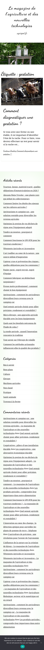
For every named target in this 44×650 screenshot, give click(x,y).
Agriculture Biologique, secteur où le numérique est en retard (21, 596)
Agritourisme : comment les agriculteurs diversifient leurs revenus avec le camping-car (21, 298)
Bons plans (8, 369)
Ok (23, 646)
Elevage (6, 378)
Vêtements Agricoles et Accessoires (19, 248)
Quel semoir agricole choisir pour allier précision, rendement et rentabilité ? (21, 437)
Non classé (8, 388)
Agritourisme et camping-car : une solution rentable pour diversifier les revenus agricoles (19, 215)
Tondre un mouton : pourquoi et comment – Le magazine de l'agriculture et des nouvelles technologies (21, 484)
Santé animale (9, 397)
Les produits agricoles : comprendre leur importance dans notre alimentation (20, 492)
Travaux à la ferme (11, 401)
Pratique (7, 392)
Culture (6, 374)
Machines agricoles (11, 383)
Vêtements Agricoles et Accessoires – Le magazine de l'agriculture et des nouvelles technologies (21, 562)
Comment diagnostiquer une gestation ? (18, 117)
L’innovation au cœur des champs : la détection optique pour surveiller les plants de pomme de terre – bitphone (20, 527)
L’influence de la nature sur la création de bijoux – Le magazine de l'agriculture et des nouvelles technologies (21, 546)
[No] (41, 643)
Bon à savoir (8, 365)
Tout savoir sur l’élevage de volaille (19, 340)
